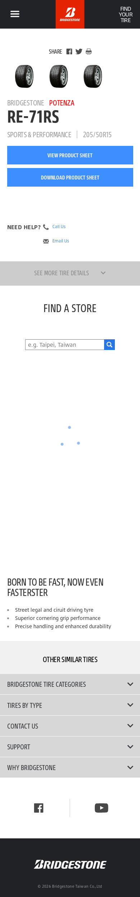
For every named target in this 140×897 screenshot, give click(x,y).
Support (70, 746)
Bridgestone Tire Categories (70, 684)
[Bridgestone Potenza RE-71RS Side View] (93, 76)
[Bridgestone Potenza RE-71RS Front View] (59, 76)
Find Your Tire (125, 14)
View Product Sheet (70, 155)
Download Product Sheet (70, 177)
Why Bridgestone (70, 767)
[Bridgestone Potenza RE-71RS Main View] (24, 76)
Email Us (60, 240)
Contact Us (70, 725)
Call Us (59, 226)
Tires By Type (70, 705)
